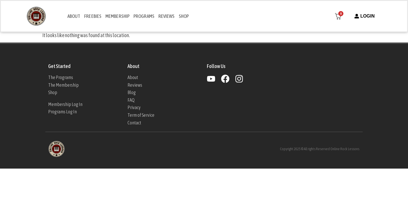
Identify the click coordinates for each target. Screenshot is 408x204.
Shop (184, 16)
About (73, 16)
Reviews (166, 16)
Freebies (92, 16)
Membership (117, 16)
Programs (143, 16)
